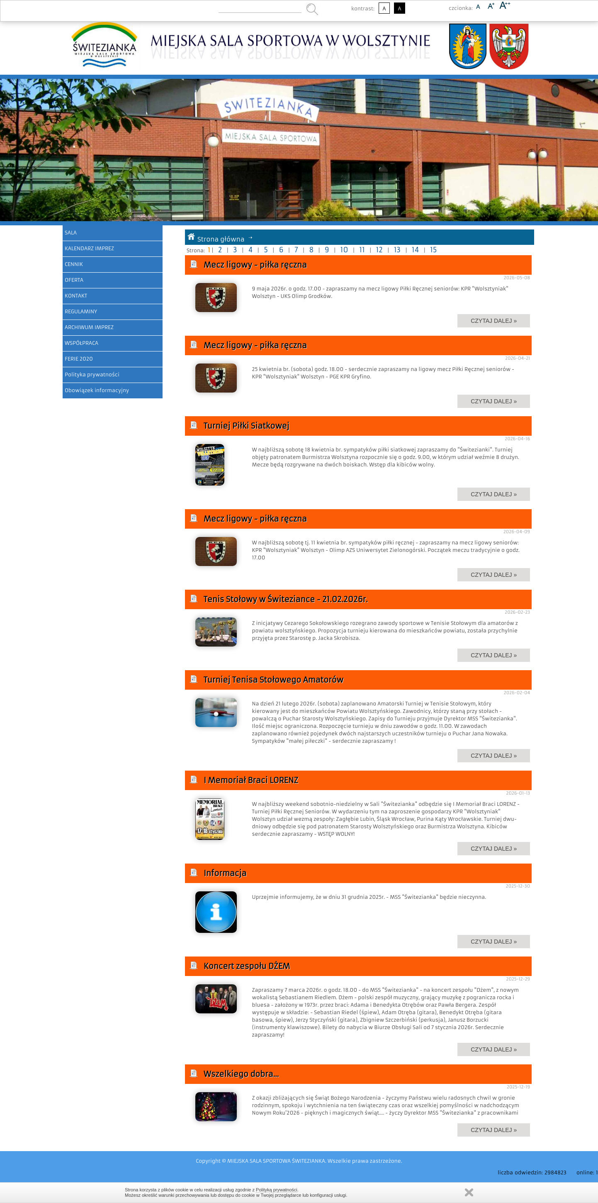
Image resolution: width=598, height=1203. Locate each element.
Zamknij (469, 1192)
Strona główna (221, 239)
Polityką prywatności (276, 1189)
